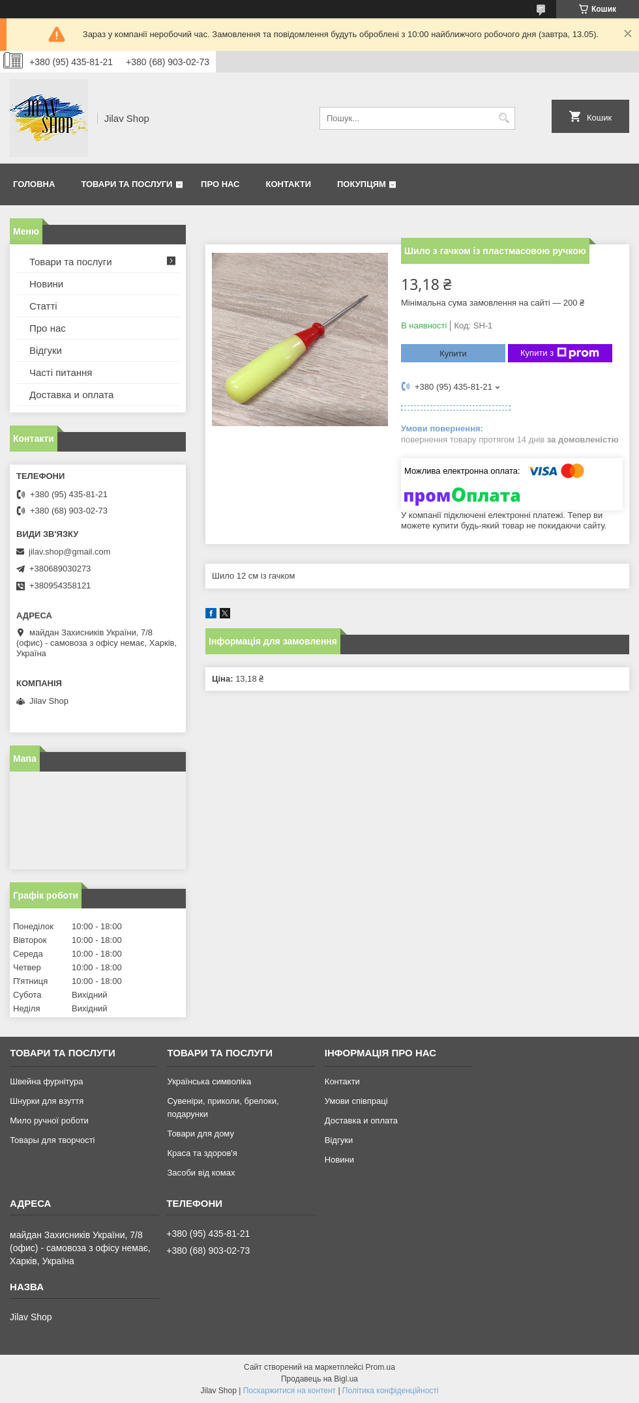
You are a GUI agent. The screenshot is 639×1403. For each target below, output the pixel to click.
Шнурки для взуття (46, 1101)
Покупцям (361, 184)
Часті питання (60, 372)
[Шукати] (503, 118)
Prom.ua (380, 1367)
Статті (43, 305)
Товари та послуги (126, 184)
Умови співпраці (356, 1101)
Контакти (289, 184)
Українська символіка (209, 1081)
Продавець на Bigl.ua (319, 1378)
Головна (34, 184)
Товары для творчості (52, 1140)
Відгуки (45, 350)
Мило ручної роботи (49, 1120)
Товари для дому (200, 1133)
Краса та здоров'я (202, 1153)
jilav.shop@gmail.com (70, 552)
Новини (46, 283)
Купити (453, 353)
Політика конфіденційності (390, 1390)
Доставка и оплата (71, 394)
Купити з (559, 353)
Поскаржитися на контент (289, 1390)
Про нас (220, 184)
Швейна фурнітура (46, 1081)
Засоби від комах (201, 1173)
